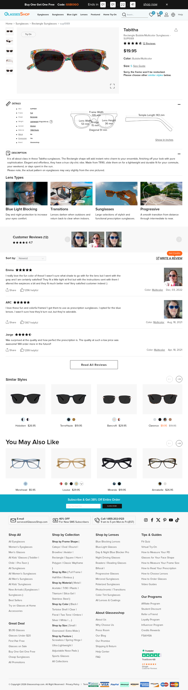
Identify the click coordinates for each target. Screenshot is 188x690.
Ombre (77, 615)
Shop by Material (62, 583)
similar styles (156, 75)
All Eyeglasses (17, 541)
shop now (150, 4)
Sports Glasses (60, 656)
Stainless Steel (60, 599)
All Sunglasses (17, 568)
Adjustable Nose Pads (64, 651)
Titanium (57, 593)
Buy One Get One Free (22, 651)
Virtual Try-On (149, 547)
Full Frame (75, 572)
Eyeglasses (43, 15)
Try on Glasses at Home (22, 605)
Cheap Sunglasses (19, 657)
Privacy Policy (72, 684)
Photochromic (103, 589)
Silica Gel (69, 593)
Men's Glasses (17, 552)
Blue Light (72, 15)
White (63, 620)
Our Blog (101, 635)
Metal (77, 583)
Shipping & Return (106, 646)
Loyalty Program (150, 619)
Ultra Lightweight (61, 645)
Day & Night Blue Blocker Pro (112, 552)
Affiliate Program (150, 603)
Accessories (16, 611)
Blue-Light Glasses (106, 547)
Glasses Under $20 (20, 635)
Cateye (56, 547)
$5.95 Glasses (17, 630)
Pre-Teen (22, 563)
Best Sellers (15, 600)
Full (31, 113)
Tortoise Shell (59, 609)
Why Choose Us (105, 625)
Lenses (84, 15)
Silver (55, 620)
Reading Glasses (116, 563)
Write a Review (171, 258)
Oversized (58, 631)
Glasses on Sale (18, 646)
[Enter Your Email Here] (83, 506)
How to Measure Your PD (155, 552)
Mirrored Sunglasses (107, 579)
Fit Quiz (145, 541)
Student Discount (151, 609)
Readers (100, 563)
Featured (95, 15)
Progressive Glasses (107, 573)
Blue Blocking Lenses (108, 541)
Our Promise (103, 641)
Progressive (22, 138)
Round (73, 547)
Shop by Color (60, 604)
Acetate (56, 588)
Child (12, 563)
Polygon (56, 563)
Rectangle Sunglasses (44, 23)
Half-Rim (57, 577)
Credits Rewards (150, 630)
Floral (55, 615)
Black (73, 604)
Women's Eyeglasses (20, 547)
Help (180, 15)
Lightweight (34, 122)
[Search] (134, 15)
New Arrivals (16, 589)
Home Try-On (110, 15)
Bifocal (20, 134)
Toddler (33, 557)
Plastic (73, 588)
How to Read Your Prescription (158, 568)
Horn (78, 557)
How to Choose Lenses (154, 573)
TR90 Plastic (34, 130)
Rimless (68, 577)
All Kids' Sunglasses (20, 584)
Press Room (102, 630)
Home (9, 23)
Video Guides (149, 584)
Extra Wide (72, 631)
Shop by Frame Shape (65, 541)
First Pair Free (17, 641)
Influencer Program (152, 625)
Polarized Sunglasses (108, 584)
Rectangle (33, 117)
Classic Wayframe (73, 563)
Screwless (58, 640)
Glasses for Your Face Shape (157, 557)
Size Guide (139, 66)
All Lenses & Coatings (108, 600)
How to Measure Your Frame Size (160, 563)
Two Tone (65, 615)
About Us (101, 619)
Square (70, 557)
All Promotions (17, 662)
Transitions (119, 589)
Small (72, 625)
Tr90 (65, 588)
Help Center (102, 651)
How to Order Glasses (154, 579)
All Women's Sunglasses (22, 573)
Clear (72, 609)
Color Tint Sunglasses (108, 595)
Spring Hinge (73, 640)
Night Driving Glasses (108, 557)
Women (33, 126)
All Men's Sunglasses (21, 579)
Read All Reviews (94, 364)
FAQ (98, 657)
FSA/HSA (146, 635)
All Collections (60, 661)
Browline (57, 552)
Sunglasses (58, 15)
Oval (64, 547)
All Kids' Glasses (18, 557)
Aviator (68, 552)
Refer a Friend (149, 614)
